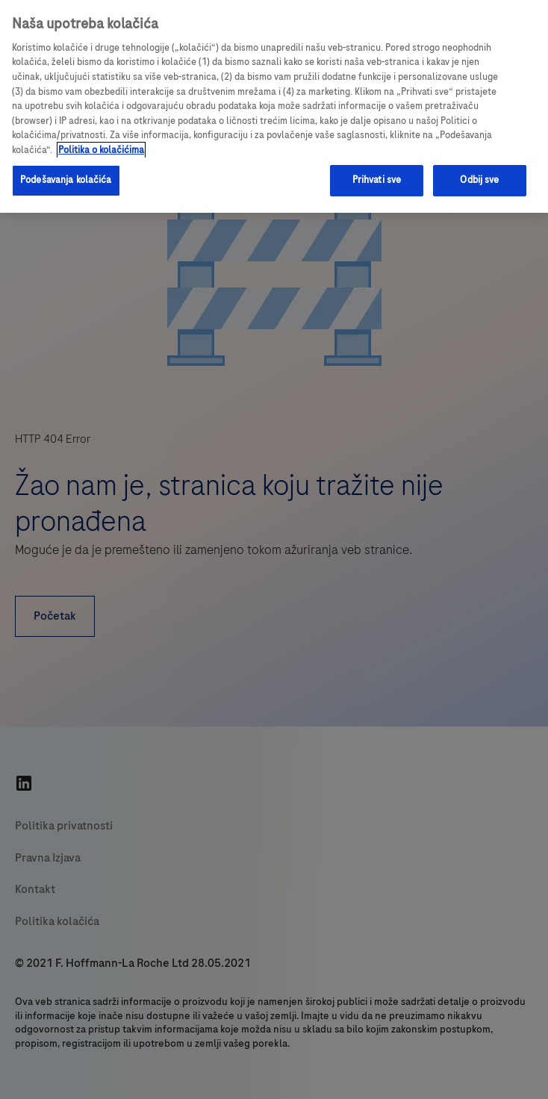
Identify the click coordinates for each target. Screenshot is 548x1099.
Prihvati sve (377, 180)
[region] (274, 106)
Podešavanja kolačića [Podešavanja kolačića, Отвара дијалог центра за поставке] (66, 180)
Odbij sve (479, 180)
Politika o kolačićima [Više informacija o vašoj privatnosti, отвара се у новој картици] (101, 150)
